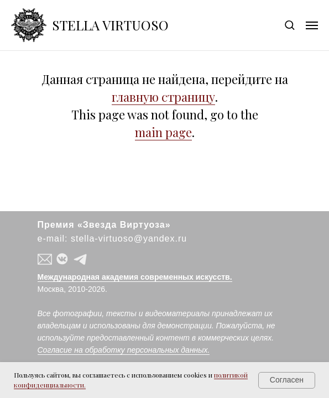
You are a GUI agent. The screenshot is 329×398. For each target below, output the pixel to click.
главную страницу (163, 96)
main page (163, 132)
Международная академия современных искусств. (135, 277)
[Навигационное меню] (312, 25)
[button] (289, 24)
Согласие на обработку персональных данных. (124, 349)
